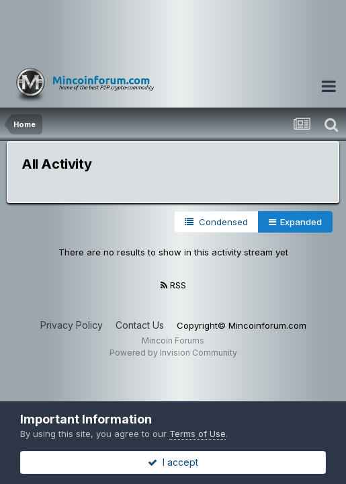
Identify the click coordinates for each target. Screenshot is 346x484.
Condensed (216, 221)
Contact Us (140, 325)
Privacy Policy (71, 325)
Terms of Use (197, 433)
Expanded (295, 221)
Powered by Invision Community (173, 353)
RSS (173, 285)
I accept (173, 462)
